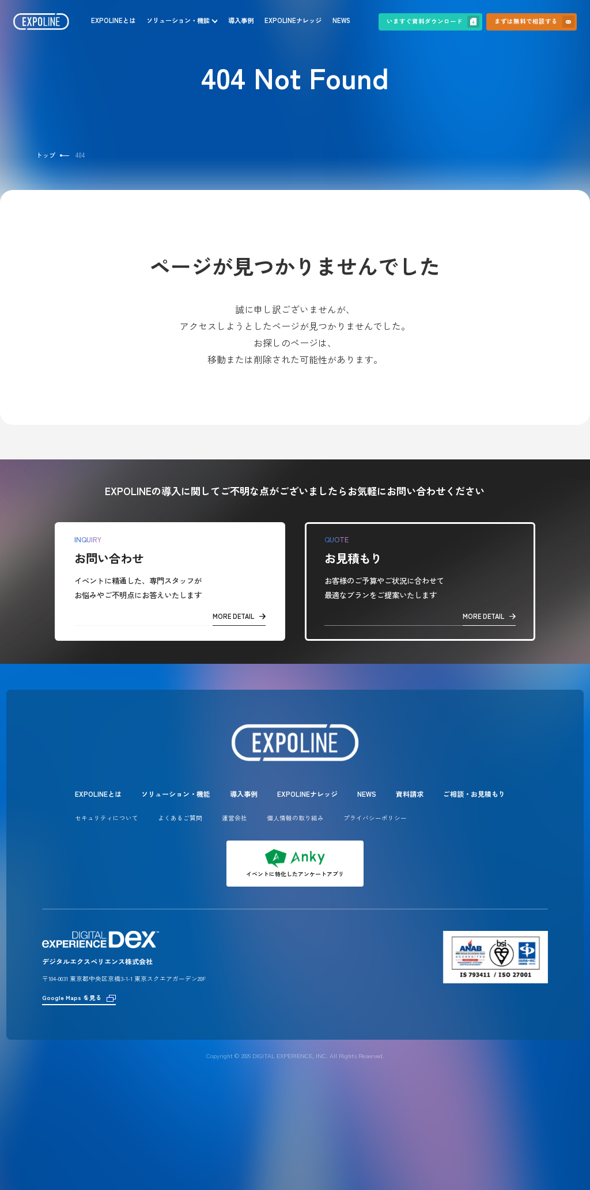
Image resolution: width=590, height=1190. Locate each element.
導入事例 (241, 20)
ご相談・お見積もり (474, 794)
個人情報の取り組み (295, 817)
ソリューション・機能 (178, 20)
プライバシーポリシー (375, 817)
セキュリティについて (106, 817)
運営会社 (234, 817)
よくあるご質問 (180, 817)
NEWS (341, 20)
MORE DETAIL (239, 616)
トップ (45, 154)
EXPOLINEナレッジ (293, 20)
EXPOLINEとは (113, 20)
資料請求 (409, 794)
